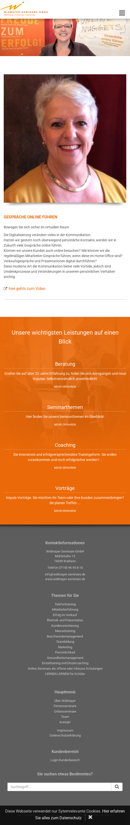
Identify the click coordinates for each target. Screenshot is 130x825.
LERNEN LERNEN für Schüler (65, 674)
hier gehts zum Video (27, 288)
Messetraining (65, 631)
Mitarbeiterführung (65, 609)
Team (65, 717)
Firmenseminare (65, 706)
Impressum (65, 730)
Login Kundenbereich (65, 760)
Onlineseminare (65, 711)
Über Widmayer (65, 701)
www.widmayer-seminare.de (65, 579)
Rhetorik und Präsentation (65, 620)
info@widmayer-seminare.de (65, 574)
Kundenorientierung (65, 626)
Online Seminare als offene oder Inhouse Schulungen (65, 668)
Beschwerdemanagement (65, 636)
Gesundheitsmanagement (65, 658)
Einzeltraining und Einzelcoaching (65, 663)
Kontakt (65, 722)
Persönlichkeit (65, 652)
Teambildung (65, 641)
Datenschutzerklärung (65, 735)
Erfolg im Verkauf (65, 615)
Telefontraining (65, 604)
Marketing (65, 647)
